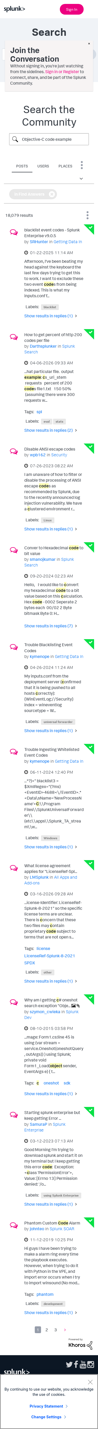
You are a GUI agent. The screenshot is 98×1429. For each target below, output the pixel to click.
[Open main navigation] (91, 8)
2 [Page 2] (46, 1329)
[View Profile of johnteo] (37, 1228)
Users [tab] (43, 166)
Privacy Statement (46, 1406)
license (43, 948)
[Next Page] (63, 1330)
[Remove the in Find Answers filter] (52, 194)
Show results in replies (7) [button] (48, 625)
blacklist (50, 307)
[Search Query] (49, 139)
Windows (50, 838)
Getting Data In (68, 241)
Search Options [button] (81, 165)
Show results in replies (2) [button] (48, 430)
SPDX (29, 962)
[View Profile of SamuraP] (38, 1124)
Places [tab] (65, 166)
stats (59, 421)
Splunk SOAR (62, 1228)
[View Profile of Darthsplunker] (43, 346)
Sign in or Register (62, 71)
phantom (45, 1294)
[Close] (90, 1382)
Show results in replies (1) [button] (48, 315)
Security (59, 454)
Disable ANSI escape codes (49, 449)
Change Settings (46, 1417)
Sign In (71, 9)
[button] (81, 178)
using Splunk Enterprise (61, 1195)
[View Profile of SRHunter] (39, 241)
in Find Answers (29, 194)
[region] (49, 1401)
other (48, 972)
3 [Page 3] (55, 1329)
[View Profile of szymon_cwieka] (45, 1011)
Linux (48, 520)
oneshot (51, 1083)
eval (47, 421)
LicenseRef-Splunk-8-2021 (49, 955)
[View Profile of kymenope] (39, 656)
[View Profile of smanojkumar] (43, 559)
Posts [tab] (22, 166)
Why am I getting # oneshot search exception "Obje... (51, 1002)
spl (39, 411)
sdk (67, 1083)
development (53, 1304)
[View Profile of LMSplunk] (39, 877)
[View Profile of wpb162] (38, 454)
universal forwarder (58, 722)
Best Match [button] (87, 215)
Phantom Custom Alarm (52, 1223)
